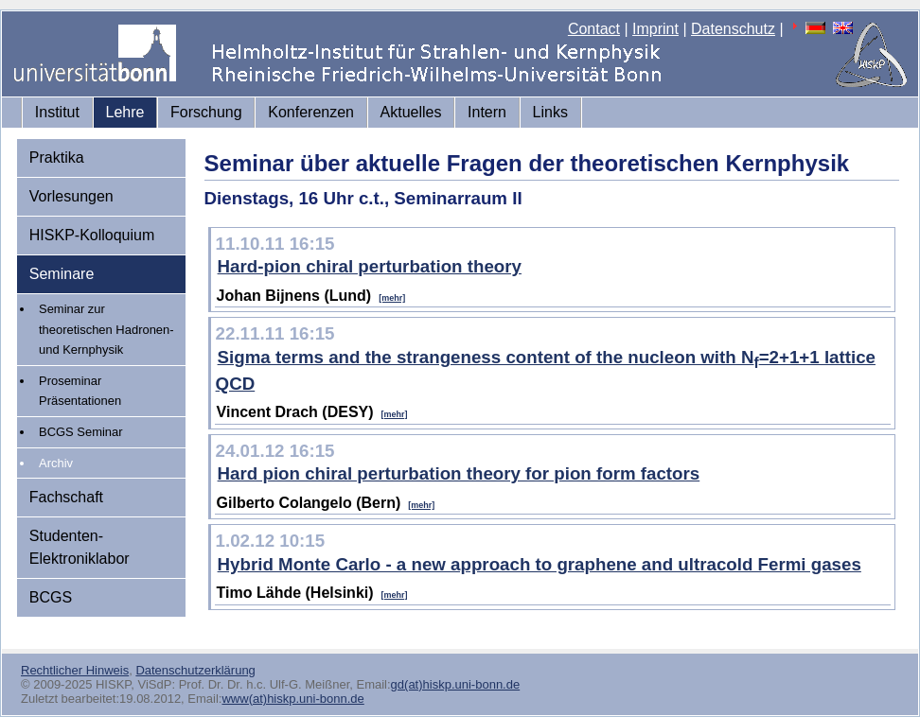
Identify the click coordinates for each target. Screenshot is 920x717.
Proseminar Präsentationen (80, 391)
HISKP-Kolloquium (92, 235)
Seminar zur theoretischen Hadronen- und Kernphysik (106, 329)
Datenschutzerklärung (195, 670)
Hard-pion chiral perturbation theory (370, 266)
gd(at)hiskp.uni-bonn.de (456, 684)
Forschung (206, 112)
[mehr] (392, 298)
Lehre (125, 112)
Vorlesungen (71, 196)
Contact (594, 29)
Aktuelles (411, 112)
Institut (57, 112)
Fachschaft (66, 497)
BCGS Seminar (81, 432)
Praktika (56, 157)
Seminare (61, 274)
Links (550, 112)
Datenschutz (733, 29)
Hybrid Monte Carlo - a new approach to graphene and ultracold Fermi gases (539, 564)
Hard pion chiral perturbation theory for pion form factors (459, 473)
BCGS (50, 597)
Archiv (56, 463)
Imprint (655, 29)
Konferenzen (311, 112)
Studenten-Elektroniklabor (79, 547)
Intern (487, 112)
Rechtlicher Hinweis (75, 670)
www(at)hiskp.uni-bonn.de (292, 698)
